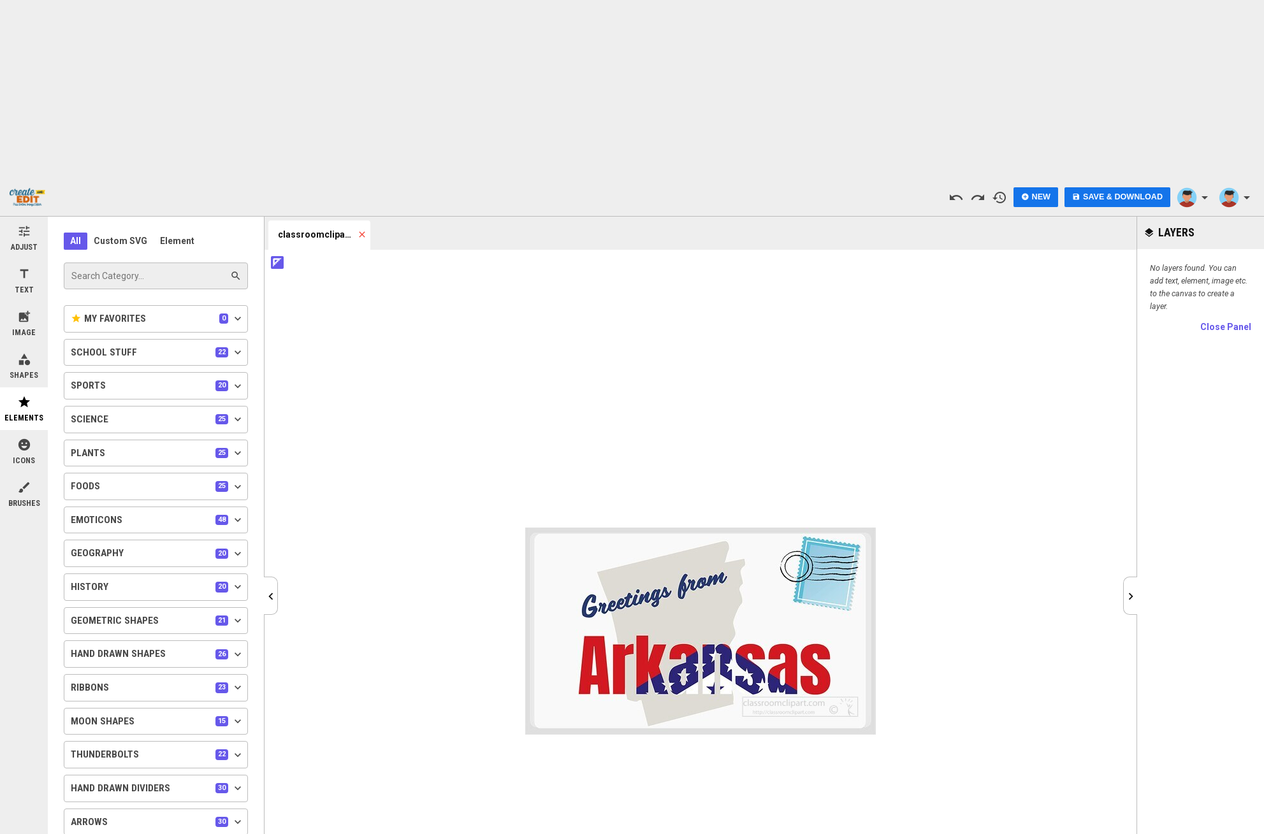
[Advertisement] (632, 89)
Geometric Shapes (157, 620)
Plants (157, 453)
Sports (157, 386)
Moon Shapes (157, 721)
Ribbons (157, 687)
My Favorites (157, 318)
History (157, 586)
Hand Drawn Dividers (157, 788)
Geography (157, 553)
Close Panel (1225, 327)
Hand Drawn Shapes (157, 654)
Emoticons (157, 520)
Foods (157, 486)
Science (157, 419)
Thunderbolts (157, 755)
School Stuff (157, 352)
